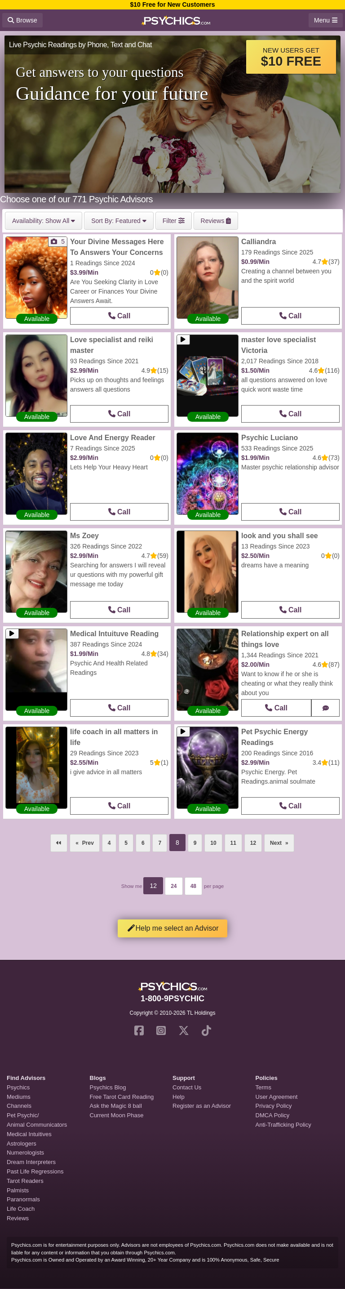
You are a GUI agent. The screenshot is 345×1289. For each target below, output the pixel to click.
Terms (263, 1087)
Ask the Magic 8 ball (116, 1105)
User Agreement (277, 1096)
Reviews (18, 1218)
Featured (118, 220)
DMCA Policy (273, 1115)
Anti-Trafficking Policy (283, 1124)
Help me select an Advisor (173, 928)
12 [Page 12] (253, 843)
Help (178, 1096)
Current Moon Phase (117, 1115)
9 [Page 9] (195, 843)
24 (174, 886)
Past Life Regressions (35, 1171)
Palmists (18, 1190)
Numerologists (25, 1152)
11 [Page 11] (233, 843)
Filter (174, 220)
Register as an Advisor (201, 1105)
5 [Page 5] (126, 843)
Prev (88, 843)
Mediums (19, 1096)
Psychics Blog (108, 1087)
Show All (43, 220)
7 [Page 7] (159, 843)
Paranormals (23, 1199)
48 (193, 886)
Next (282, 840)
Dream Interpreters (31, 1162)
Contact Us (186, 1087)
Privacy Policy (274, 1105)
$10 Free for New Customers (172, 4)
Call (119, 316)
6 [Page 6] (143, 843)
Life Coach (21, 1208)
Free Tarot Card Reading (122, 1096)
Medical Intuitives (29, 1134)
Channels (19, 1105)
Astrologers (21, 1143)
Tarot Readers (25, 1180)
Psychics (18, 1087)
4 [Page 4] (109, 843)
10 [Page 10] (213, 843)
